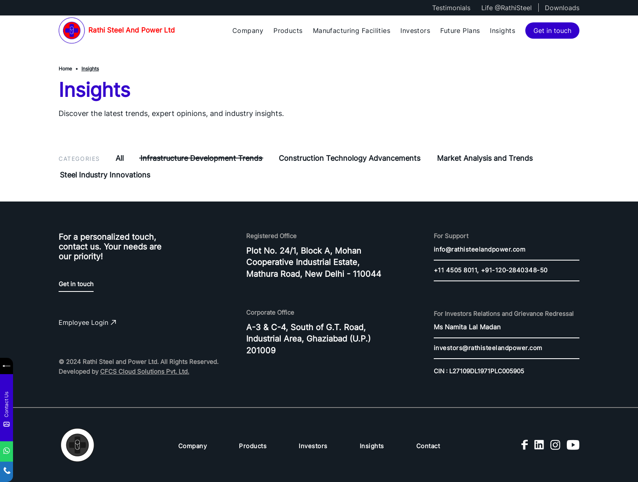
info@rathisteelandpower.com (480, 249)
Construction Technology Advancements (349, 158)
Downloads (562, 8)
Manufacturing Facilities (352, 30)
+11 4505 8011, (456, 270)
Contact (428, 446)
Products (288, 30)
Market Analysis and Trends (485, 158)
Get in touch (552, 30)
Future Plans (460, 30)
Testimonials (451, 8)
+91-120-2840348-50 (514, 270)
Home (65, 69)
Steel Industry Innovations (105, 175)
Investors (415, 30)
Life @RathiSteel (506, 8)
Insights (502, 30)
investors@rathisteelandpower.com (488, 348)
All (120, 158)
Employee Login (87, 322)
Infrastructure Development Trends (201, 158)
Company (247, 30)
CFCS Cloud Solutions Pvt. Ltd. (144, 371)
